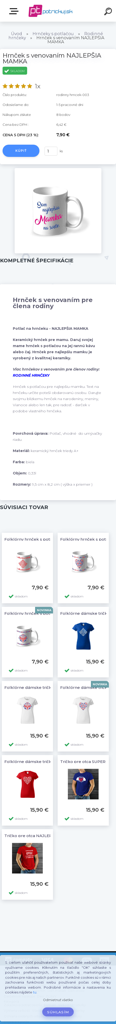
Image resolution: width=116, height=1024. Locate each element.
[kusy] (51, 151)
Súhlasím (58, 1012)
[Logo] (50, 11)
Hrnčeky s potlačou (53, 33)
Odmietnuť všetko (58, 1000)
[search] (108, 12)
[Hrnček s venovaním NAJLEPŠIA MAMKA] (58, 170)
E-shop (15, 11)
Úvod (16, 33)
